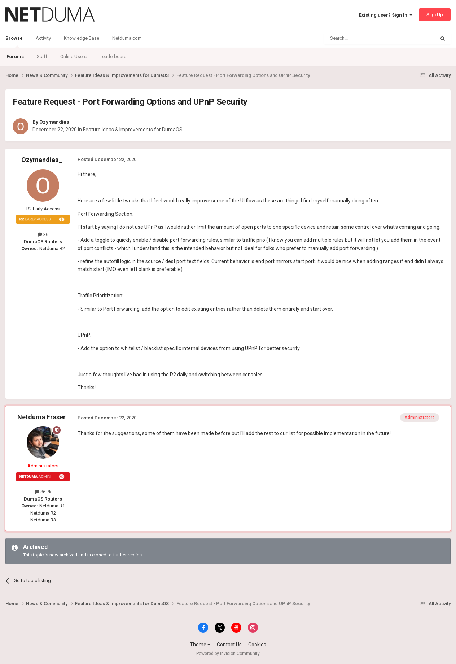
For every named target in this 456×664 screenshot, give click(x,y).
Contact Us (229, 644)
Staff (42, 56)
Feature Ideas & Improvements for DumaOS (133, 129)
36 (43, 234)
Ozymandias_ (55, 122)
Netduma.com (127, 38)
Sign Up (434, 14)
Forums (15, 56)
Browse (14, 41)
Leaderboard (113, 56)
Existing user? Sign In (385, 15)
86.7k (43, 491)
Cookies (257, 644)
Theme (200, 644)
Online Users (73, 56)
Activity (43, 38)
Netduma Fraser (41, 417)
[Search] (362, 38)
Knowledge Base (81, 38)
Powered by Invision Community (228, 653)
